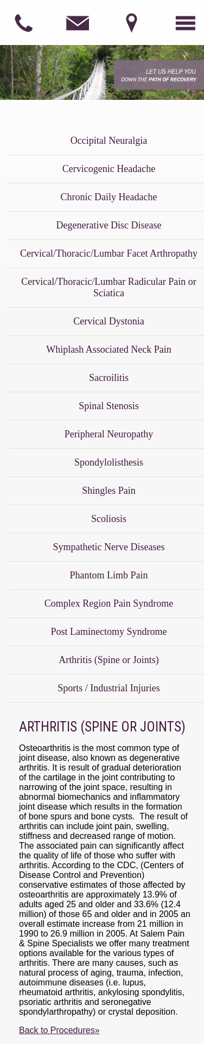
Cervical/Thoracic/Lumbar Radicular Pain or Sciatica (108, 287)
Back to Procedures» (59, 1030)
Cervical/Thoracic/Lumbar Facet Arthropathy (108, 253)
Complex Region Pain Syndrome (109, 603)
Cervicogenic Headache (108, 168)
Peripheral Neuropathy (109, 434)
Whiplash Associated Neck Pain (108, 349)
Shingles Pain (109, 490)
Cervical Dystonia (108, 321)
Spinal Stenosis (109, 405)
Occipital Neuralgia (109, 140)
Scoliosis (108, 518)
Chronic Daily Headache (109, 197)
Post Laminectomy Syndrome (109, 631)
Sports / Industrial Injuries (109, 688)
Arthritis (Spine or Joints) (109, 659)
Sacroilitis (109, 377)
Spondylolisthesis (108, 462)
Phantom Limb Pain (109, 575)
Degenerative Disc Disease (109, 225)
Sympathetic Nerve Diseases (109, 547)
